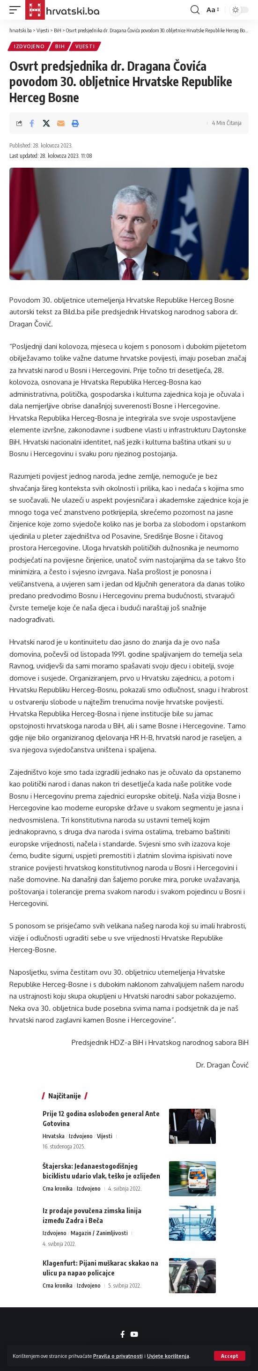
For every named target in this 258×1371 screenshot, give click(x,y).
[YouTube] (134, 1334)
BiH (60, 46)
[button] (229, 1356)
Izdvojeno (29, 46)
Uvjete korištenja (168, 1356)
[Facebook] (122, 1334)
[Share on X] (46, 123)
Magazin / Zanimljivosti (99, 1233)
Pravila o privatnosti (118, 1356)
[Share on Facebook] (31, 123)
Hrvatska (54, 1136)
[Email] (60, 123)
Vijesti (85, 46)
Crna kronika (58, 1188)
